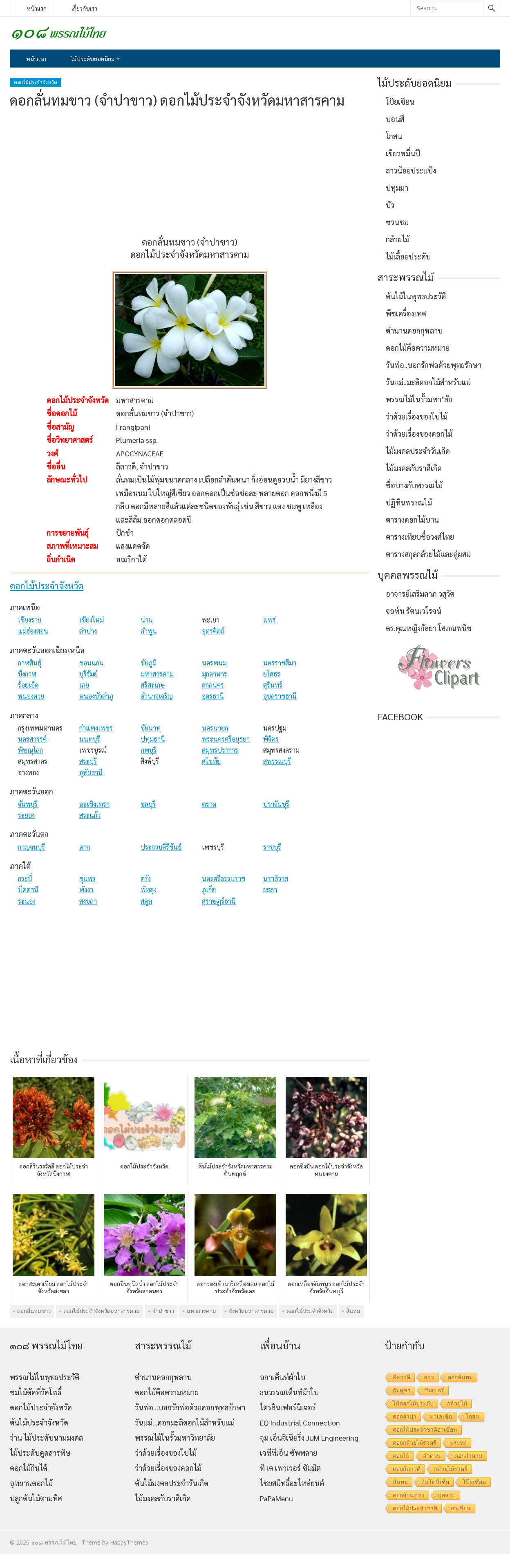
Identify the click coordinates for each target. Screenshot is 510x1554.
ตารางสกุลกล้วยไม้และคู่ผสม (428, 554)
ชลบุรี (148, 804)
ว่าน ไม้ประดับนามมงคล (46, 1437)
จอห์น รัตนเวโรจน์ (413, 611)
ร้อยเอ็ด (28, 685)
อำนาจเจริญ (157, 696)
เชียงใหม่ (91, 620)
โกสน (394, 136)
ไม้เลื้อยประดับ (408, 256)
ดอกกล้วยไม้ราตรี (414, 1442)
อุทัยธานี (91, 772)
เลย (84, 685)
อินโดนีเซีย (435, 1482)
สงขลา (88, 901)
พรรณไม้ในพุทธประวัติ (44, 1377)
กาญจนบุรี (31, 847)
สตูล (146, 901)
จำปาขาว (163, 1311)
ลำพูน (149, 631)
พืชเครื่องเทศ (406, 313)
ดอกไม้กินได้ (28, 1468)
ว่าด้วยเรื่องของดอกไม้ (419, 433)
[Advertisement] (189, 172)
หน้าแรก (37, 8)
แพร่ (269, 620)
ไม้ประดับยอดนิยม (92, 58)
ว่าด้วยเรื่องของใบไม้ (416, 416)
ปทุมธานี (153, 739)
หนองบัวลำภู (96, 696)
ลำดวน (432, 1456)
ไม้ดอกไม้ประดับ (413, 1403)
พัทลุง (149, 889)
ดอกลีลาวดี (407, 1469)
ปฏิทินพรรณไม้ (409, 502)
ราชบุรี (272, 847)
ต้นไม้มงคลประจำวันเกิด (171, 1483)
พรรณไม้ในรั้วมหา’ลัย (419, 399)
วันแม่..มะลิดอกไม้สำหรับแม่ (428, 382)
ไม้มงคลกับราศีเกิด (414, 468)
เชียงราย (29, 620)
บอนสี (395, 119)
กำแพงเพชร (96, 728)
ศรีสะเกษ (153, 685)
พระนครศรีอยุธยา (226, 739)
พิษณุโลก (30, 750)
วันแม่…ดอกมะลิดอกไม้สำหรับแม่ (185, 1422)
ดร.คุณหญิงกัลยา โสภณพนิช (429, 628)
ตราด (209, 804)
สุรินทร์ (272, 685)
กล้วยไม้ (397, 239)
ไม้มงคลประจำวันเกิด (418, 451)
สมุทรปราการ (220, 750)
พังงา (86, 889)
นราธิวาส (275, 878)
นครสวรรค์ (32, 739)
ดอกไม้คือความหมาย (418, 347)
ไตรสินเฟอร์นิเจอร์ (288, 1407)
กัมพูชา (402, 1390)
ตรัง (146, 878)
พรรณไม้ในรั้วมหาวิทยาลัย (175, 1437)
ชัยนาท (151, 728)
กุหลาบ (447, 1495)
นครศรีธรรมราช (223, 878)
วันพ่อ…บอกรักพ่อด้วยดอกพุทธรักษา (190, 1407)
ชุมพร (87, 878)
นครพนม (214, 663)
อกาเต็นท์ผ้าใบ (282, 1377)
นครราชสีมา (279, 663)
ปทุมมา (397, 187)
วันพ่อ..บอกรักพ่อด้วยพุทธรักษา (433, 365)
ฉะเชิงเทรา (94, 804)
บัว (390, 205)
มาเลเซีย (441, 1416)
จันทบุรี (28, 804)
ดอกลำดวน (468, 1456)
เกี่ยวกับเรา (84, 8)
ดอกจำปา (404, 1416)
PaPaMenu (276, 1498)
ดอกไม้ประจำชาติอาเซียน (425, 1429)
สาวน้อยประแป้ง (411, 170)
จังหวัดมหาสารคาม (251, 1311)
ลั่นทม (353, 1311)
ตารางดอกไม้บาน (412, 519)
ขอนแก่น (91, 663)
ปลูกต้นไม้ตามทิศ (36, 1498)
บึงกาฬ (27, 674)
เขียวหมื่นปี (403, 153)
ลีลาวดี (401, 1377)
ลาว (429, 1377)
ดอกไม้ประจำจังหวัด (35, 82)
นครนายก (215, 728)
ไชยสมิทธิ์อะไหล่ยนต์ (292, 1483)
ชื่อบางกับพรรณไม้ (414, 485)
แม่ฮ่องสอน (33, 631)
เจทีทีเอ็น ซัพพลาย (288, 1452)
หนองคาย (31, 696)
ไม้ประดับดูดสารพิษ (40, 1452)
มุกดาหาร (214, 674)
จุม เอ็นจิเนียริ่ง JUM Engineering (309, 1437)
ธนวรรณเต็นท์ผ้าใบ (289, 1392)
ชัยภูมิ (149, 663)
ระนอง (27, 901)
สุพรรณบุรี (277, 761)
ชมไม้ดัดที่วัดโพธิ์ (35, 1392)
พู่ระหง (458, 1442)
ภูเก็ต (209, 889)
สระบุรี (88, 761)
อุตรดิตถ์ (213, 631)
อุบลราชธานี (280, 696)
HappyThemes (129, 1542)
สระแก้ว (90, 815)
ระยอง (26, 815)
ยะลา (270, 889)
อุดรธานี (213, 696)
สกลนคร (213, 685)
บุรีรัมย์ (88, 674)
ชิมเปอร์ (434, 1390)
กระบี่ (25, 878)
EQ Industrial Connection (300, 1422)
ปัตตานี (28, 889)
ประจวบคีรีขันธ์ (161, 847)
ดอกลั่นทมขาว (34, 1311)
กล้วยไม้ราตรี (451, 1469)
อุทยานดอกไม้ (31, 1483)
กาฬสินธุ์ (29, 663)
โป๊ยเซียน (400, 101)
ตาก (84, 847)
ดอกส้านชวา (409, 1495)
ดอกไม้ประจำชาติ (415, 1508)
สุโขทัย (211, 761)
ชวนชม (397, 222)
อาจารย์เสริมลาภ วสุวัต (420, 593)
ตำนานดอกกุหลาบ (414, 330)
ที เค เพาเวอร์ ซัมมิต (290, 1468)
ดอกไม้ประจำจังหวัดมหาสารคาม (101, 1311)
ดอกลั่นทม (460, 1377)
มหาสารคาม (157, 674)
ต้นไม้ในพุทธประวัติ (416, 296)
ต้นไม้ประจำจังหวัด (39, 1422)
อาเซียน (461, 1508)
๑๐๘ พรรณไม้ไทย (53, 1542)
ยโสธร (271, 674)
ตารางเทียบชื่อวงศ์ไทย (420, 536)
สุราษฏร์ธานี (219, 901)
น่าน (147, 620)
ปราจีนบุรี (276, 804)
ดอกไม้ (401, 1456)
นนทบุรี (89, 739)
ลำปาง (88, 631)
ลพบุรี (149, 750)
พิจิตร (271, 739)
